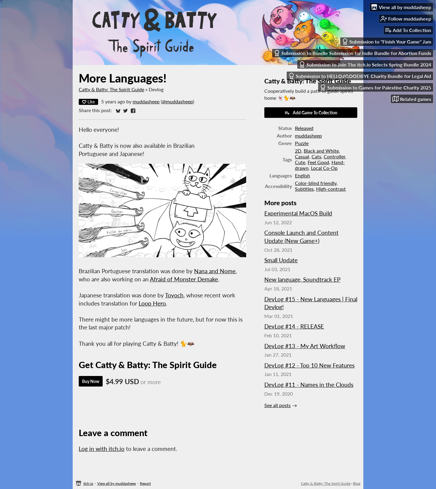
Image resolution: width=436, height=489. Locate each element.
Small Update (281, 260)
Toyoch (174, 295)
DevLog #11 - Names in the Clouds (308, 384)
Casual (302, 156)
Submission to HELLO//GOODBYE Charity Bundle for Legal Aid (359, 76)
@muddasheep (177, 101)
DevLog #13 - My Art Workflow (304, 345)
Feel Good (318, 162)
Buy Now (90, 381)
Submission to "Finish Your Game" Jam (386, 41)
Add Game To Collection (310, 112)
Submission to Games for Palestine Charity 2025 (375, 87)
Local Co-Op (324, 168)
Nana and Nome (215, 270)
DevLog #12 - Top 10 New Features (309, 365)
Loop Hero (152, 303)
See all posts (277, 405)
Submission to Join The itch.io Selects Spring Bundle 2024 (365, 64)
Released (304, 128)
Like (88, 101)
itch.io (88, 483)
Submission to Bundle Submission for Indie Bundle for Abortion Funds (352, 53)
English (302, 175)
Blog (356, 483)
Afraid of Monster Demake (184, 279)
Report (145, 483)
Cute (300, 162)
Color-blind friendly (315, 183)
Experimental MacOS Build (298, 213)
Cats (316, 156)
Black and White (321, 151)
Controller (334, 156)
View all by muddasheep (116, 483)
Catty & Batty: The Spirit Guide (111, 89)
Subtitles (304, 189)
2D (298, 151)
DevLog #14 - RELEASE (294, 326)
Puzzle (302, 143)
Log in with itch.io (101, 448)
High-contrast (331, 189)
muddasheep (146, 101)
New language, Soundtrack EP (302, 279)
